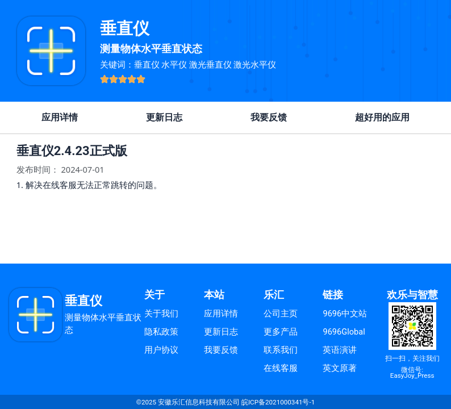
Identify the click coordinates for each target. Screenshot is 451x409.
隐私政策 (161, 332)
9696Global (344, 332)
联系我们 (281, 350)
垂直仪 (124, 28)
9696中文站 (345, 313)
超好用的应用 (382, 117)
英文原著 (340, 368)
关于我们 (161, 313)
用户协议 (161, 350)
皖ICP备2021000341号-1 (278, 402)
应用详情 (59, 117)
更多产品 (281, 332)
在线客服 (281, 368)
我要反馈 (268, 117)
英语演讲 (340, 350)
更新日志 (164, 117)
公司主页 (281, 313)
